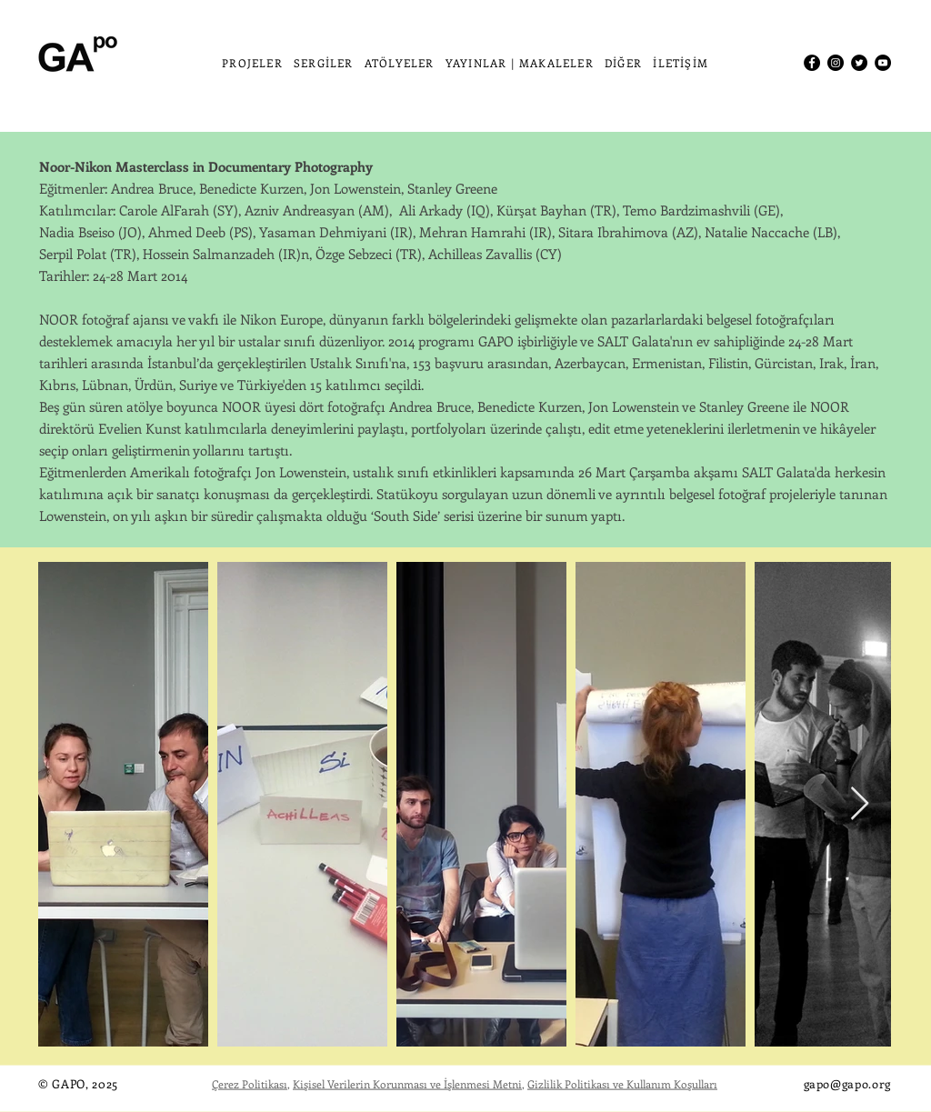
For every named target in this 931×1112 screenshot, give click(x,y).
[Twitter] (859, 63)
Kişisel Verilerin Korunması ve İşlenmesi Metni (407, 1084)
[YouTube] (883, 63)
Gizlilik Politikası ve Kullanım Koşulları (622, 1084)
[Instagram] (835, 63)
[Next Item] (859, 804)
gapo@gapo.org (847, 1083)
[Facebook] (812, 63)
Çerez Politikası (249, 1084)
